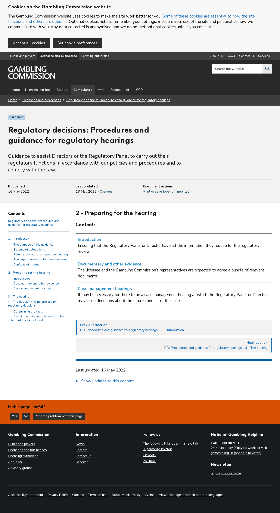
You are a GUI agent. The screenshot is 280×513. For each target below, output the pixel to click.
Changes (106, 191)
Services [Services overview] (264, 56)
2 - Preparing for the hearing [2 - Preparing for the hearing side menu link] (29, 273)
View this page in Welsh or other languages (191, 495)
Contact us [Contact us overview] (246, 56)
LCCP (138, 90)
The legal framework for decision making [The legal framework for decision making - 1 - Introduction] (41, 260)
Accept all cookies (29, 43)
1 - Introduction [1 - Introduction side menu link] (18, 239)
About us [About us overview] (216, 56)
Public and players (22, 56)
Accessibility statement (25, 495)
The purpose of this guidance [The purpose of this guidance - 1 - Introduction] (33, 245)
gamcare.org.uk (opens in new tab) (236, 453)
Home (15, 90)
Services (82, 462)
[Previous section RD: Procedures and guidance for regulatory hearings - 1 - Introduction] (174, 327)
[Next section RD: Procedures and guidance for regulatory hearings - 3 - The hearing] (174, 345)
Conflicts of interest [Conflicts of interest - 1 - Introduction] (26, 265)
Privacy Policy (57, 495)
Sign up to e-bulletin (226, 473)
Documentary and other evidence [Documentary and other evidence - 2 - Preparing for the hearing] (36, 284)
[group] (174, 382)
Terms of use (98, 495)
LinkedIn (149, 455)
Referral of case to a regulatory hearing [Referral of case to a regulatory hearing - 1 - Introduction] (40, 255)
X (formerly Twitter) (157, 449)
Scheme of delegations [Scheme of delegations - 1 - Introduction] (29, 250)
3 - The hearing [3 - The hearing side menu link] (18, 297)
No (27, 416)
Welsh (150, 495)
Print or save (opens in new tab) (166, 191)
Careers (81, 450)
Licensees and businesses (58, 56)
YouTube (149, 461)
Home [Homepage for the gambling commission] (12, 100)
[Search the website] (267, 69)
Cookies (78, 495)
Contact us (83, 456)
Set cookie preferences (77, 43)
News (80, 444)
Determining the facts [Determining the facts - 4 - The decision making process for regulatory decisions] (28, 312)
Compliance (83, 90)
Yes (15, 416)
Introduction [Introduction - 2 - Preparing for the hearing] (21, 279)
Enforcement (119, 90)
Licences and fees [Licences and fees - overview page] (38, 90)
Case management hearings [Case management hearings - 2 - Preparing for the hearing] (32, 289)
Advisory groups (20, 468)
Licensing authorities (95, 56)
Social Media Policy (126, 495)
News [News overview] (231, 56)
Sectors (62, 90)
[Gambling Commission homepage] (31, 78)
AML (101, 90)
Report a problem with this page (60, 416)
